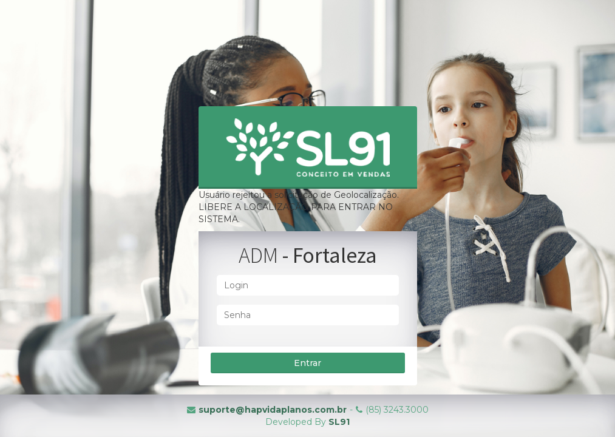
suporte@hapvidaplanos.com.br (273, 409)
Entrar (307, 362)
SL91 (339, 421)
